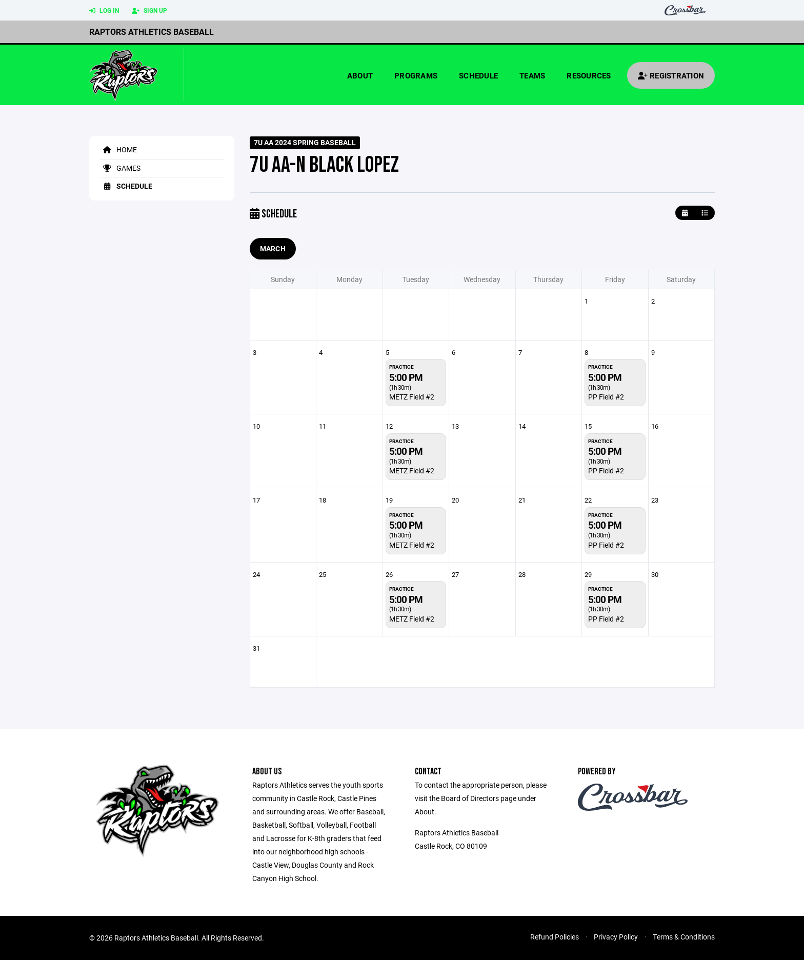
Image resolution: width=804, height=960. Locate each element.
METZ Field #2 (411, 397)
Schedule (478, 75)
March (273, 248)
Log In (104, 10)
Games (119, 168)
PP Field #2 (606, 397)
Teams (532, 75)
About (360, 75)
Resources (589, 75)
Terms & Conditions (684, 937)
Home (118, 149)
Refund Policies (554, 937)
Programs (415, 75)
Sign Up (149, 10)
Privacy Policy (616, 937)
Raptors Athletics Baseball (151, 31)
